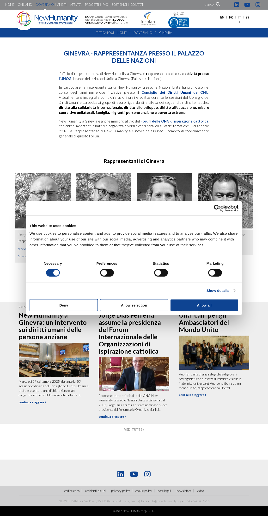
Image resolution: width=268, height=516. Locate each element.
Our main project (178, 20)
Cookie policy (143, 491)
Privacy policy (120, 491)
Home (9, 4)
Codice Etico (71, 491)
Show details (218, 291)
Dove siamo (45, 4)
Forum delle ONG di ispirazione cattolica (174, 121)
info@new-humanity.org (165, 501)
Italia (143, 501)
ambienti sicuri (95, 491)
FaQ (105, 4)
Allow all (204, 305)
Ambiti (62, 4)
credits (150, 511)
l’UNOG (65, 78)
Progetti (92, 4)
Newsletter (184, 491)
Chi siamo (25, 4)
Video (200, 491)
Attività (75, 4)
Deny (63, 305)
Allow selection (134, 305)
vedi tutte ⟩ (134, 429)
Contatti (137, 4)
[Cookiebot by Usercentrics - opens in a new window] (217, 208)
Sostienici (119, 4)
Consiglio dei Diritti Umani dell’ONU (174, 92)
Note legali (164, 491)
